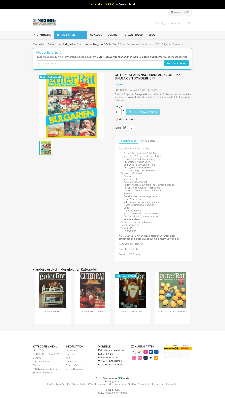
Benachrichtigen (176, 63)
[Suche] (174, 23)
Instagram (186, 355)
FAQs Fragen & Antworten (45, 369)
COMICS (37, 357)
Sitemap (37, 365)
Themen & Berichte (42, 372)
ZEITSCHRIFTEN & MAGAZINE (47, 354)
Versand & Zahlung (75, 369)
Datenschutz (72, 361)
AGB (68, 357)
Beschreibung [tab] (128, 140)
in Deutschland (125, 4)
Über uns (70, 354)
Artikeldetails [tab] (148, 140)
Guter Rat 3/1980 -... (53, 311)
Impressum (71, 350)
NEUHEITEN (38, 350)
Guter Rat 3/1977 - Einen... (92, 311)
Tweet (125, 127)
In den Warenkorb (143, 112)
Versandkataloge (41, 361)
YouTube (173, 355)
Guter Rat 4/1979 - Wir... (132, 311)
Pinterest (132, 127)
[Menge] (118, 112)
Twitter (167, 355)
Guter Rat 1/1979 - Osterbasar (172, 311)
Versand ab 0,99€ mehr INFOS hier (144, 90)
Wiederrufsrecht (74, 365)
